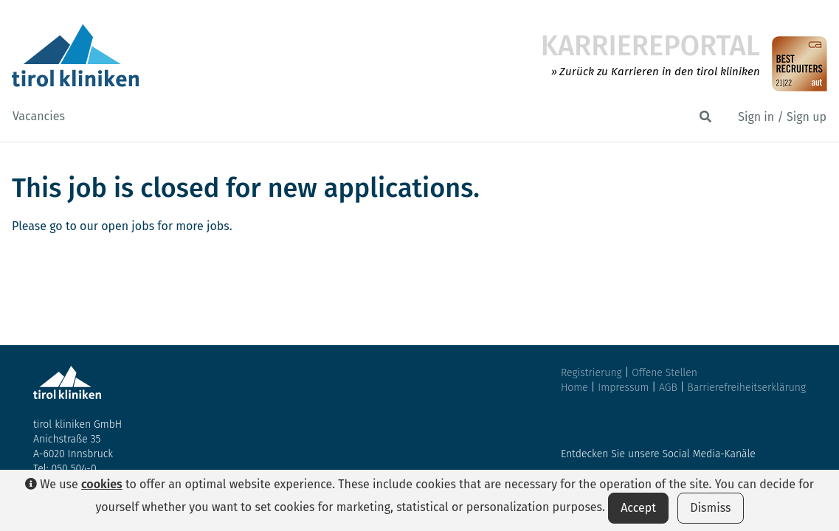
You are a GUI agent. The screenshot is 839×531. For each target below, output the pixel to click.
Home (574, 387)
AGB (669, 387)
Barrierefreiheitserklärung (746, 387)
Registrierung (591, 373)
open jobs (127, 226)
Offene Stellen (664, 373)
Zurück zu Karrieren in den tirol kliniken (659, 71)
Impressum (625, 387)
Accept (638, 508)
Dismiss (710, 508)
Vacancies (39, 116)
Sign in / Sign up (782, 117)
